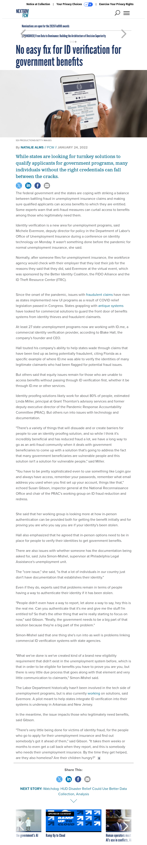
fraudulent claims (99, 294)
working (94, 693)
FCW (50, 147)
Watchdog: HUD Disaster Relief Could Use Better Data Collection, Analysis (85, 791)
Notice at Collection (38, 4)
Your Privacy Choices (74, 4)
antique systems (110, 305)
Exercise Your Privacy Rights (116, 4)
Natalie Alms (32, 147)
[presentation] (21, 826)
